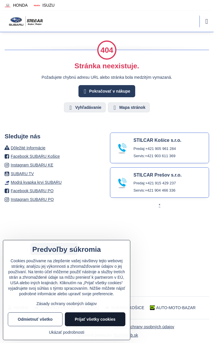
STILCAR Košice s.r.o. (157, 140)
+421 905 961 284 (160, 148)
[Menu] (207, 21)
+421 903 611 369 (160, 156)
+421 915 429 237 (160, 183)
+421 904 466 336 (160, 190)
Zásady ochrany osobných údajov (144, 326)
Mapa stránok (128, 108)
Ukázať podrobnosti (66, 332)
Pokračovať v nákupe (106, 92)
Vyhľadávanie (84, 108)
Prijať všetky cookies (95, 319)
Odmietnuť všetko (35, 319)
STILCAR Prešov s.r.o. (157, 175)
